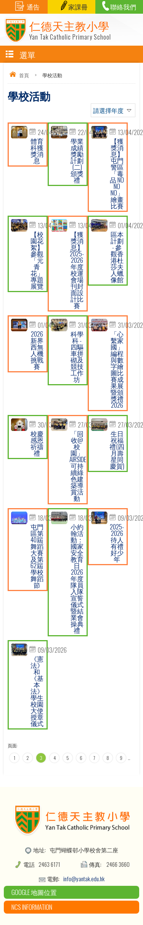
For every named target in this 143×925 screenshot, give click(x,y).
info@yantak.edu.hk (83, 878)
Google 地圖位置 (34, 892)
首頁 (24, 75)
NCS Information (31, 907)
